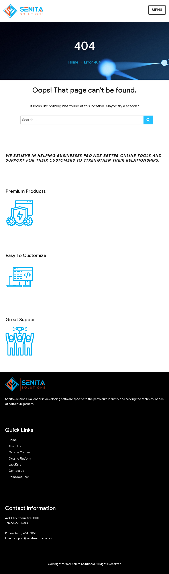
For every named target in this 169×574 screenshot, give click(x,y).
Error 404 (92, 62)
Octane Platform (20, 458)
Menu (157, 10)
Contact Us (16, 471)
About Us (15, 446)
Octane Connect (20, 452)
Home (73, 62)
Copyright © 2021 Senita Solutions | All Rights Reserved (84, 564)
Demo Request (19, 477)
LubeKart (15, 464)
